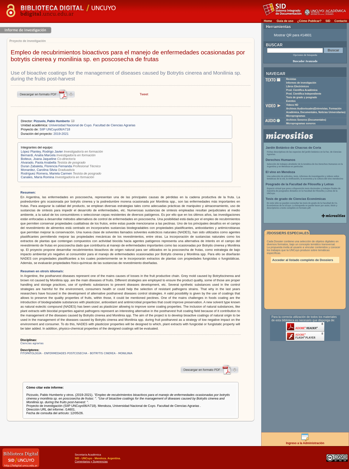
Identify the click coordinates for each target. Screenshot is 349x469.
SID (327, 21)
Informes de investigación (301, 82)
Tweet (144, 94)
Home (268, 21)
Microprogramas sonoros (301, 123)
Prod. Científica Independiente (303, 93)
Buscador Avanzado (305, 61)
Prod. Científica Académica (302, 90)
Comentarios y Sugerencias (91, 461)
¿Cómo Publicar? (309, 21)
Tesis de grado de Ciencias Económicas (296, 199)
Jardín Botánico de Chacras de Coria (293, 147)
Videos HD (292, 105)
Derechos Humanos (280, 160)
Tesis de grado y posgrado (301, 97)
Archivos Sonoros (306, 119)
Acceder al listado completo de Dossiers (302, 260)
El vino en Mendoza (280, 172)
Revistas (291, 79)
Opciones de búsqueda (305, 54)
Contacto (340, 21)
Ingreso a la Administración (305, 442)
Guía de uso (285, 21)
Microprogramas (295, 116)
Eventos (291, 101)
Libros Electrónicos (297, 86)
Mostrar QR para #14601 (293, 35)
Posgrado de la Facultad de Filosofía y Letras (300, 184)
